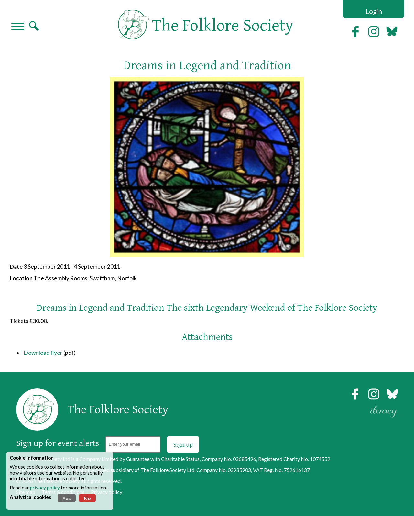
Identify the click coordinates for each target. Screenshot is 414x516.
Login (373, 11)
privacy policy (45, 487)
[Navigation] (18, 27)
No (87, 498)
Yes (66, 498)
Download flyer (43, 352)
